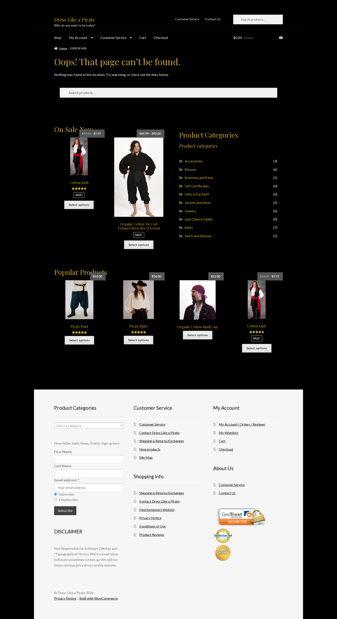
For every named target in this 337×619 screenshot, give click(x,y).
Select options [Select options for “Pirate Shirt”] (138, 340)
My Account (78, 37)
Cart (142, 37)
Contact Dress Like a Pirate (159, 433)
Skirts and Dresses (198, 236)
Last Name (62, 466)
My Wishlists (228, 433)
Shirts (189, 227)
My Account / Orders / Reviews (242, 424)
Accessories (193, 161)
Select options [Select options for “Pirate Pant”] (79, 340)
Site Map (146, 457)
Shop (57, 37)
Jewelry (190, 211)
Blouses (190, 169)
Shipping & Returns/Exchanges (161, 441)
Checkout (161, 37)
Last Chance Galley (199, 219)
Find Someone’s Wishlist (157, 510)
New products (149, 449)
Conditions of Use (152, 526)
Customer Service (187, 19)
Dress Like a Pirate (74, 19)
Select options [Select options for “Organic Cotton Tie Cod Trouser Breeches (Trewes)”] (138, 244)
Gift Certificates (197, 186)
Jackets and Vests (198, 202)
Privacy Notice (150, 518)
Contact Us (213, 19)
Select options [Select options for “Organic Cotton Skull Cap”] (197, 335)
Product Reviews (151, 535)
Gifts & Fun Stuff (197, 194)
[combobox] (89, 426)
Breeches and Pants (199, 178)
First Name (63, 452)
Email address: (67, 480)
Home (63, 48)
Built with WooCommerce (98, 598)
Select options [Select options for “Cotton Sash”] (79, 204)
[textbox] (89, 426)
